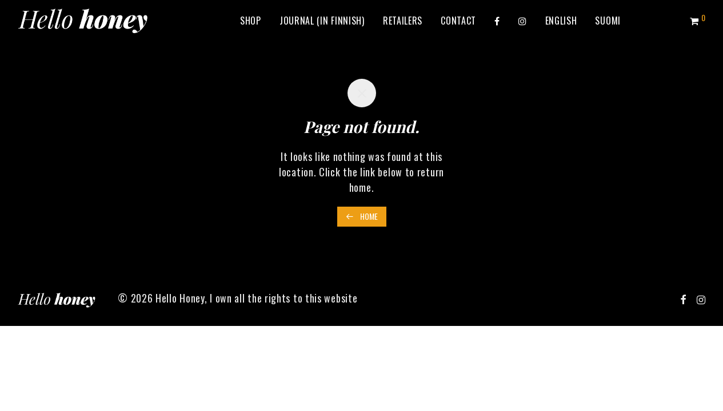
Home (362, 216)
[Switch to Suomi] (608, 20)
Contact (458, 20)
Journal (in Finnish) (322, 20)
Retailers (402, 20)
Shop (250, 20)
